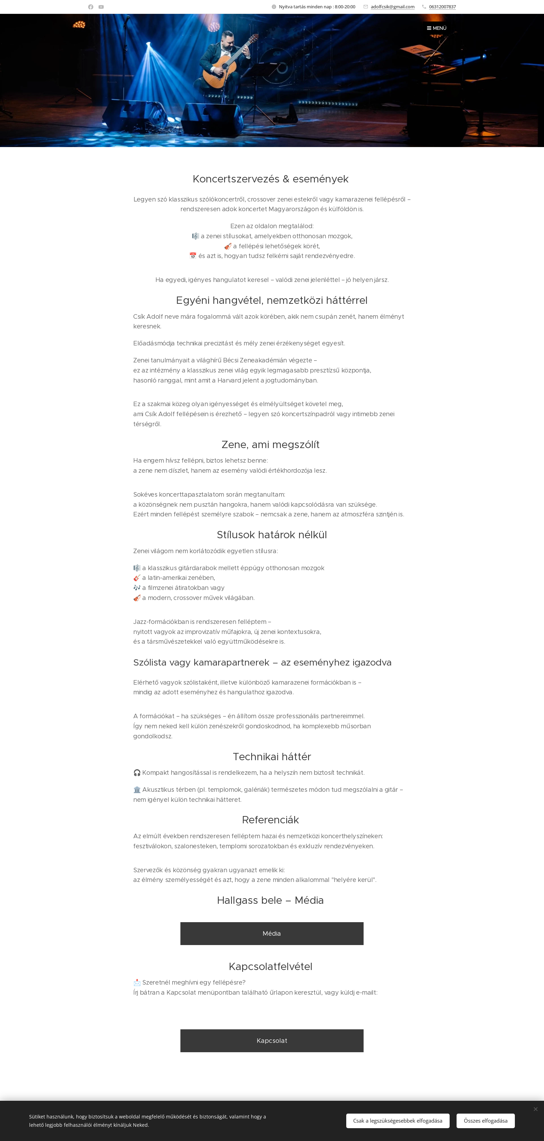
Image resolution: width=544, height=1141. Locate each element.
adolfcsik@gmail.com (393, 6)
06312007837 (442, 6)
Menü (437, 28)
